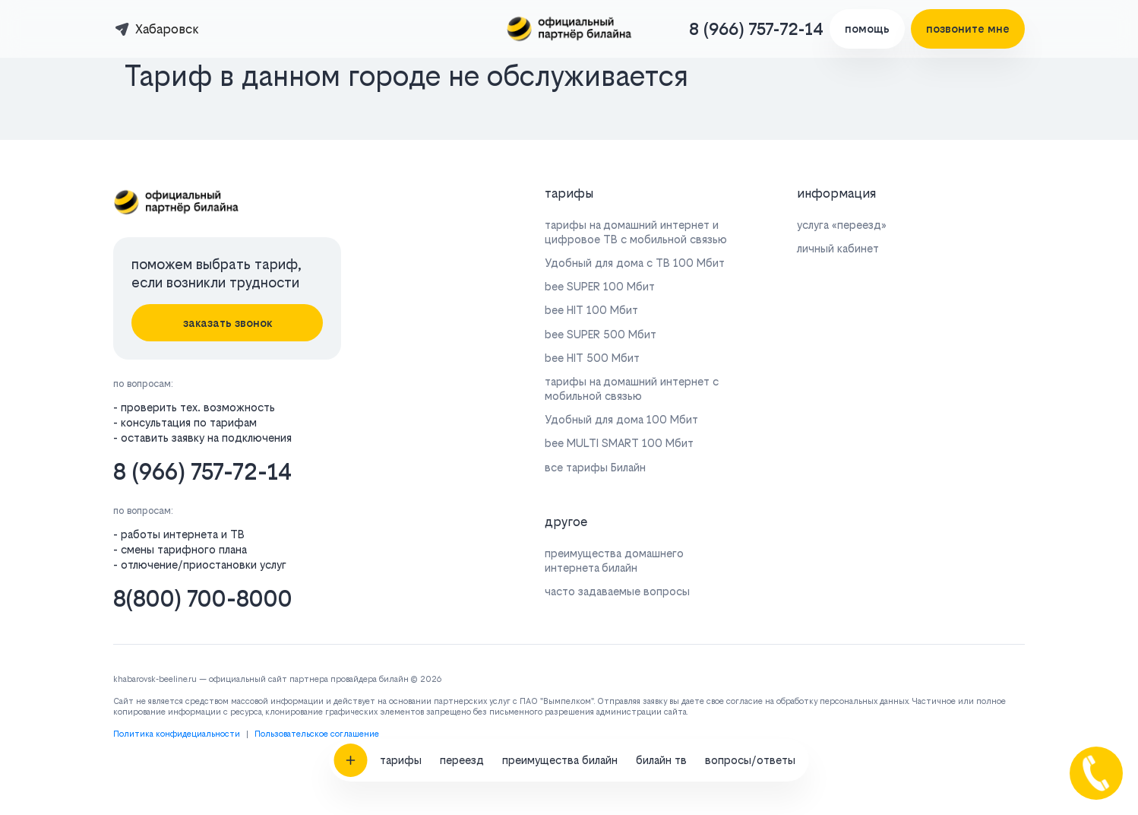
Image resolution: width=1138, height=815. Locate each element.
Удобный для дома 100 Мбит (621, 419)
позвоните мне (968, 28)
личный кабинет (838, 248)
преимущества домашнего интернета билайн (614, 560)
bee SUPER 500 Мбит (600, 334)
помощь (867, 28)
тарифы (401, 706)
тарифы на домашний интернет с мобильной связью (632, 388)
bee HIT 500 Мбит (592, 357)
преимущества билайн (560, 706)
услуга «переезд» (842, 224)
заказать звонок (227, 322)
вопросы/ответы (750, 706)
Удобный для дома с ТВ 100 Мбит (635, 262)
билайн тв (661, 706)
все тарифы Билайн (595, 467)
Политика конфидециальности (176, 734)
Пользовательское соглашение (316, 734)
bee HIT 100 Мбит (591, 309)
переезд (462, 706)
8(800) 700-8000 (202, 598)
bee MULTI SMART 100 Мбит (619, 442)
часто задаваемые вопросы (617, 591)
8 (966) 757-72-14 (756, 29)
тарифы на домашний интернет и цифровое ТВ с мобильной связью (636, 232)
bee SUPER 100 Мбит (600, 286)
